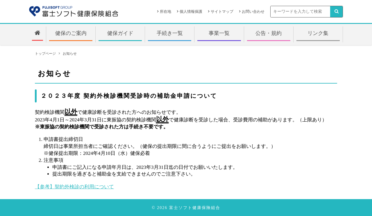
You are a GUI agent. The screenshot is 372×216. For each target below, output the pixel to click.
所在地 (165, 11)
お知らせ (70, 54)
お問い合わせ (253, 11)
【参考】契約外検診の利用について (74, 187)
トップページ (45, 54)
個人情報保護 (191, 11)
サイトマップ (222, 11)
